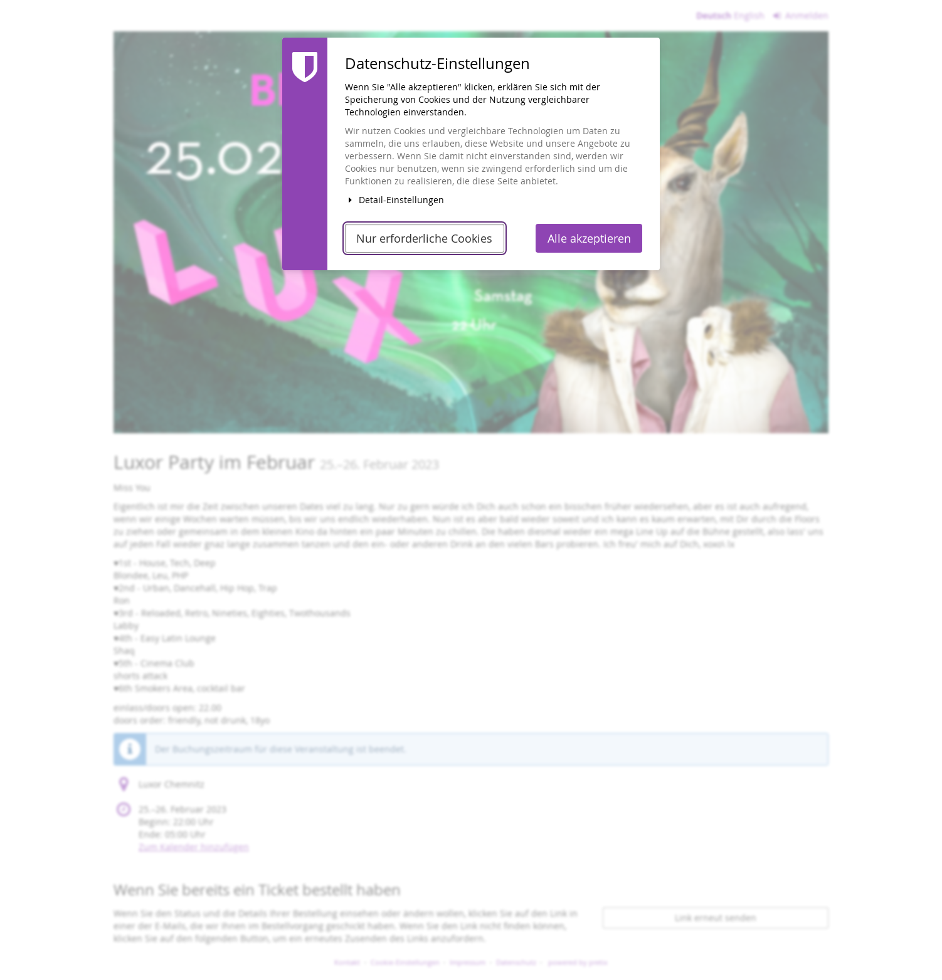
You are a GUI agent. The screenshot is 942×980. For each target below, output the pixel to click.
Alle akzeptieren (589, 238)
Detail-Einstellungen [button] (394, 200)
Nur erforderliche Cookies (424, 238)
